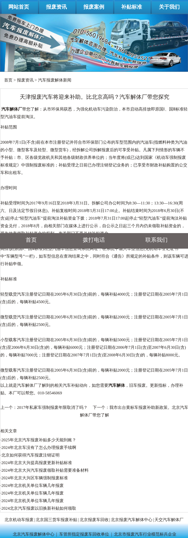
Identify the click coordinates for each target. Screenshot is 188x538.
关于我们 (169, 7)
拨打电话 (94, 240)
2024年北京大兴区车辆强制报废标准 (34, 477)
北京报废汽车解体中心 (131, 519)
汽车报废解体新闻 (54, 80)
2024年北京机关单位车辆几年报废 (32, 485)
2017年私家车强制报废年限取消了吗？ (52, 407)
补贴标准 (131, 7)
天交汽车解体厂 (168, 519)
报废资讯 (56, 7)
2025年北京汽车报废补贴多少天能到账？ (38, 440)
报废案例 (93, 7)
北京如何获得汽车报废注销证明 (30, 455)
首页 (8, 80)
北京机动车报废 (19, 519)
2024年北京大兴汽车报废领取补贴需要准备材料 (45, 470)
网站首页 (18, 7)
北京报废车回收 (94, 519)
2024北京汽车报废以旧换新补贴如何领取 (38, 508)
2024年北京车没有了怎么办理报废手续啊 (38, 447)
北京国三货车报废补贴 (56, 519)
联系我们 (156, 240)
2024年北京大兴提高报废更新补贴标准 (36, 462)
